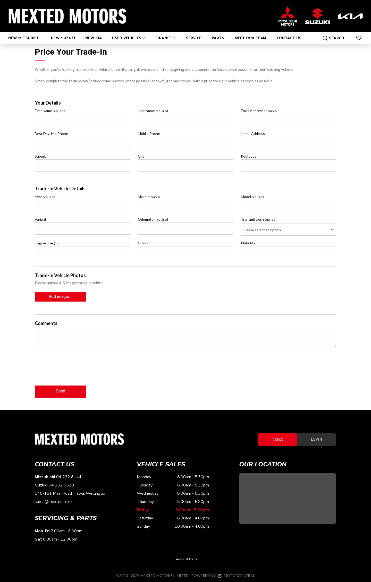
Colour (143, 243)
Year (45, 196)
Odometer (153, 219)
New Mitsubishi (24, 33)
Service (193, 33)
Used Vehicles (128, 33)
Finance (166, 33)
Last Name (153, 110)
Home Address (253, 133)
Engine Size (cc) (47, 243)
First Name (50, 110)
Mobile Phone (149, 133)
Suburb (40, 156)
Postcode (249, 156)
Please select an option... (263, 230)
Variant (40, 219)
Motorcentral (236, 574)
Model (252, 196)
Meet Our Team (250, 33)
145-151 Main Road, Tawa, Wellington (70, 492)
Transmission (258, 219)
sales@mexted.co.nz (53, 501)
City (141, 156)
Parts (218, 33)
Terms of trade (186, 558)
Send (60, 390)
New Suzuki (63, 33)
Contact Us (289, 33)
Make (149, 196)
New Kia (93, 33)
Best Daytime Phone (51, 133)
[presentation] (74, 370)
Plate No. (248, 243)
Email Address (259, 110)
